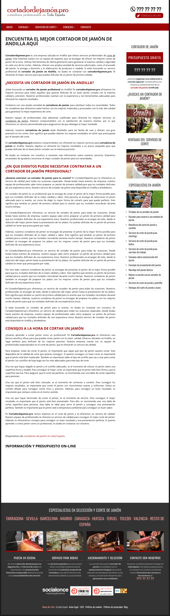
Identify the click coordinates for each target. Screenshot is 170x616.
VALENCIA (141, 518)
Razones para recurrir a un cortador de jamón (146, 218)
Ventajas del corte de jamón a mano (145, 287)
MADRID (66, 518)
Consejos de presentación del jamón (145, 265)
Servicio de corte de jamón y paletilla (145, 283)
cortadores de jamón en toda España (44, 436)
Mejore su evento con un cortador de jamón (145, 276)
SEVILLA (32, 518)
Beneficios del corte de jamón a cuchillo (143, 226)
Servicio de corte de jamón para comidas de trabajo (143, 250)
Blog (126, 607)
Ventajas (23, 27)
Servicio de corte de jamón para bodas (143, 242)
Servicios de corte (45, 27)
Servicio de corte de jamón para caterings (143, 234)
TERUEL (112, 518)
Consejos (68, 27)
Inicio (9, 27)
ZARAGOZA (82, 518)
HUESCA (98, 518)
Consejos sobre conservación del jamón (143, 258)
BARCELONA (49, 518)
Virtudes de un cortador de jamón (144, 212)
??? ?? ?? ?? (149, 9)
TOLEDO (125, 518)
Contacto (86, 27)
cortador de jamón (139, 87)
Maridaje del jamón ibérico (141, 270)
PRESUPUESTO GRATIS (144, 57)
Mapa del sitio (48, 607)
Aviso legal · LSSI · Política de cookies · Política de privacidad (96, 607)
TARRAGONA (14, 518)
